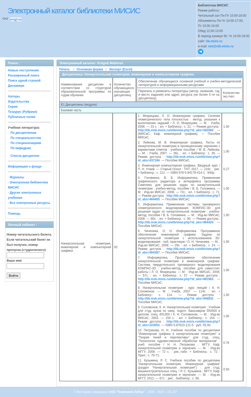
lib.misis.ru (214, 41)
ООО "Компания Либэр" (127, 392)
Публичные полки (21, 117)
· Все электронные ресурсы (29, 203)
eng (13, 19)
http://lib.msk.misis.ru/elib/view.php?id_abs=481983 (175, 279)
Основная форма (90, 69)
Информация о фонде (24, 166)
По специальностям (26, 138)
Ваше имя (14, 260)
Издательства (18, 101)
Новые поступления (23, 70)
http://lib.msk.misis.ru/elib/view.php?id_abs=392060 (175, 130)
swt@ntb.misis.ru (221, 46)
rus (19, 19)
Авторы (14, 96)
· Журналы (16, 177)
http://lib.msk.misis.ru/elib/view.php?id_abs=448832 (175, 298)
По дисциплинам (23, 133)
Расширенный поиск (23, 75)
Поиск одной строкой (24, 80)
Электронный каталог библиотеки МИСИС (74, 10)
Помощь (14, 213)
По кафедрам (21, 148)
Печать (64, 69)
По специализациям (26, 143)
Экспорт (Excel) (120, 69)
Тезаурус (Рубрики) (22, 112)
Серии (12, 106)
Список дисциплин (25, 156)
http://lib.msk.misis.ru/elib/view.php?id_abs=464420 (175, 222)
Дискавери (16, 85)
